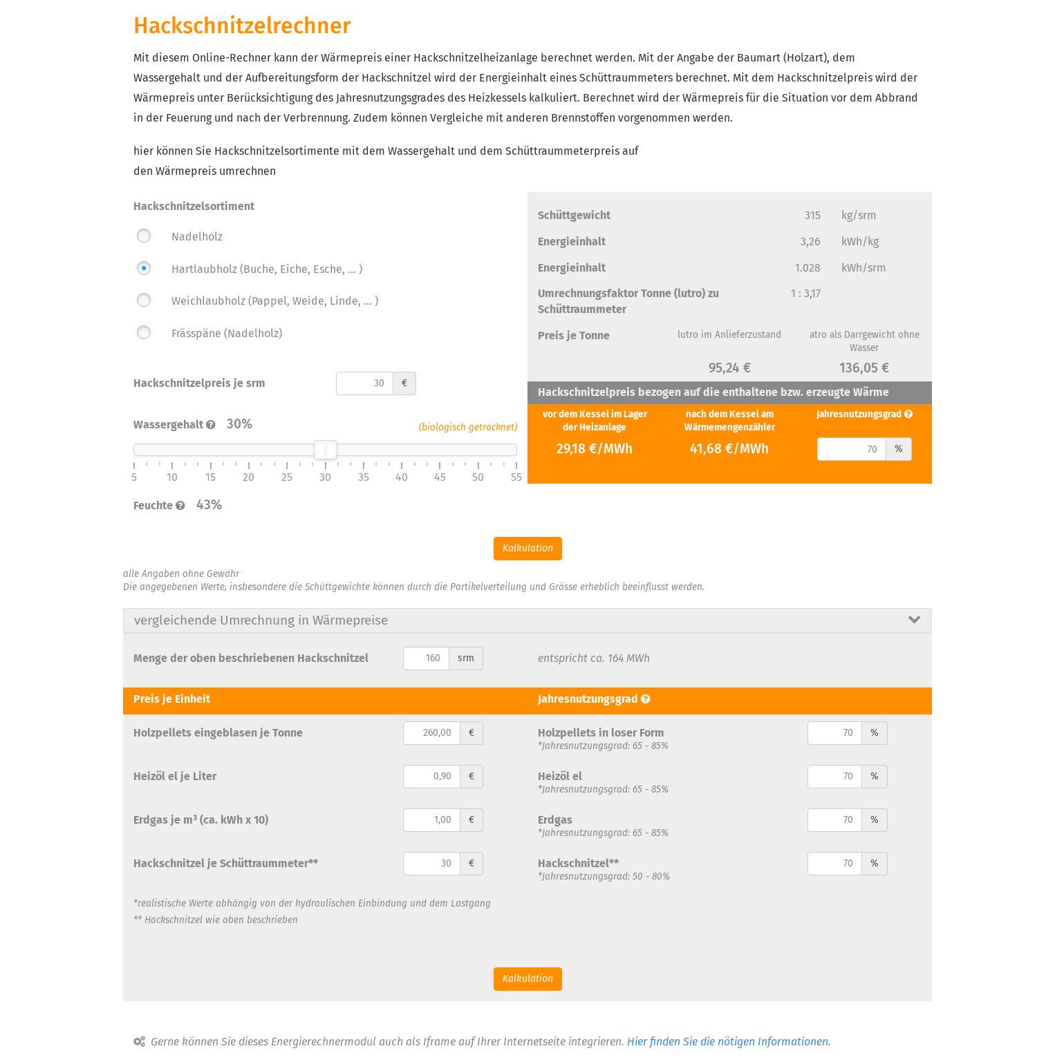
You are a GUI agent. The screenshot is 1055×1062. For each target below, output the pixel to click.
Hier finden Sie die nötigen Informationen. (729, 1041)
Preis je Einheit (171, 698)
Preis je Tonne (574, 335)
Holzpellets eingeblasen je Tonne (218, 732)
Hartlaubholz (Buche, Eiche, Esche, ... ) (266, 269)
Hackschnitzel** (578, 863)
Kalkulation (528, 548)
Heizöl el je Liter (174, 776)
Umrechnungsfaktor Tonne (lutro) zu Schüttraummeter (628, 301)
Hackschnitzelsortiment (193, 206)
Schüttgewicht (574, 215)
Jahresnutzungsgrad (859, 414)
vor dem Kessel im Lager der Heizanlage (595, 420)
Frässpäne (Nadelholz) (226, 333)
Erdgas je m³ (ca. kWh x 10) (200, 819)
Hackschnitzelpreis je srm (199, 383)
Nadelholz (197, 236)
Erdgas (555, 819)
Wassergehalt (168, 424)
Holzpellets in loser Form (601, 732)
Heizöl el (560, 776)
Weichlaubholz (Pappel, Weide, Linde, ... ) (274, 300)
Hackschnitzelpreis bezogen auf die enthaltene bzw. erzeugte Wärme (713, 392)
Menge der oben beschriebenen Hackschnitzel (250, 658)
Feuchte (153, 505)
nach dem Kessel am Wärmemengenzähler (729, 420)
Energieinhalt (572, 241)
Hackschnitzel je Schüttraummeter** (225, 863)
